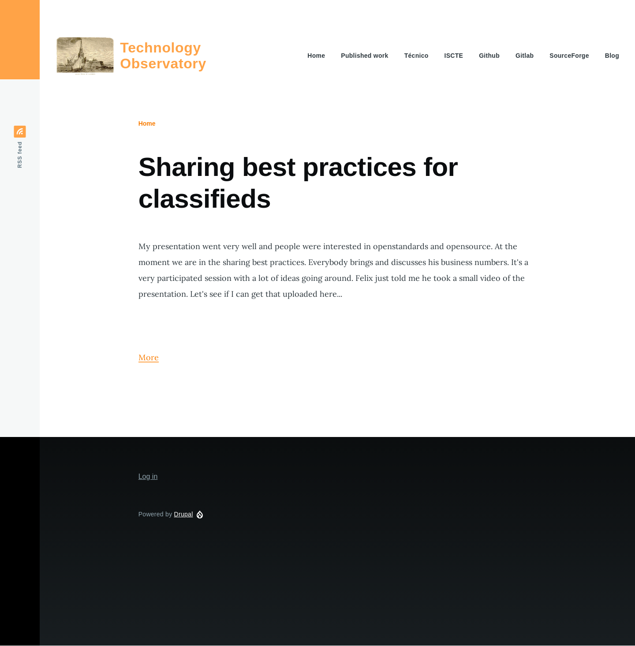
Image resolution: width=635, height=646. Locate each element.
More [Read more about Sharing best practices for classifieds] (148, 357)
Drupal (183, 514)
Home (316, 55)
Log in (148, 476)
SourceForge (569, 55)
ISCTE (453, 55)
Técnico (416, 55)
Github (489, 55)
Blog (612, 55)
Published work (364, 55)
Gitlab (524, 55)
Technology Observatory (163, 55)
